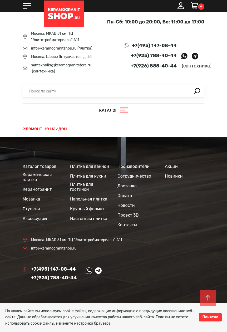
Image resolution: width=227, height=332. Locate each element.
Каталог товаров (39, 166)
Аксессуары (35, 218)
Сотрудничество (134, 176)
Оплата (124, 195)
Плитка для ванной (89, 166)
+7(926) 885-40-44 (154, 66)
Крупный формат (87, 208)
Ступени (31, 208)
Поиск (197, 91)
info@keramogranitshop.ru (54, 48)
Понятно (210, 317)
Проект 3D (128, 215)
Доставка (127, 185)
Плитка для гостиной (81, 187)
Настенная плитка (88, 218)
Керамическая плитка (37, 177)
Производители (133, 166)
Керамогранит (37, 189)
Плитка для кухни (88, 176)
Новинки (173, 176)
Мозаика (31, 199)
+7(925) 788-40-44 (154, 55)
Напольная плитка (88, 199)
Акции (171, 166)
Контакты (127, 224)
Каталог (108, 110)
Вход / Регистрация (180, 5)
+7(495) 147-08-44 (154, 45)
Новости (126, 205)
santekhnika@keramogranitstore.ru (61, 65)
